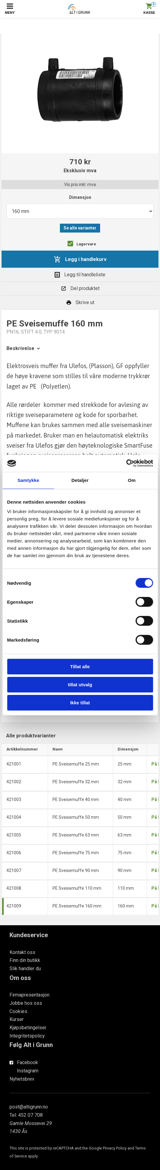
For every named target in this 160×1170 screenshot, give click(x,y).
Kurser (17, 1019)
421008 (13, 888)
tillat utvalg (80, 684)
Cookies (18, 1011)
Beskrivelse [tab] (23, 348)
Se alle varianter (80, 227)
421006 (13, 852)
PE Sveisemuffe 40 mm (76, 799)
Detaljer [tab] (80, 480)
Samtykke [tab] (28, 480)
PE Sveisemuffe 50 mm (76, 817)
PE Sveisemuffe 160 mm (77, 906)
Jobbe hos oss (26, 1003)
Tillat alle (80, 666)
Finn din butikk (25, 960)
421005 (13, 835)
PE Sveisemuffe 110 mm (77, 888)
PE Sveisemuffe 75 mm (76, 852)
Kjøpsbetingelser (28, 1027)
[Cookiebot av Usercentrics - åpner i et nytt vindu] (126, 463)
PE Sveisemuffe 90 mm (76, 870)
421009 (13, 906)
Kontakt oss (22, 952)
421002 (13, 781)
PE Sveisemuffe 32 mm (76, 781)
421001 (13, 764)
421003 (13, 799)
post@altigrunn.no (29, 1107)
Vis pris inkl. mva (80, 184)
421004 (13, 817)
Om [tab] (131, 480)
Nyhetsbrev (22, 1079)
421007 (13, 870)
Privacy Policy (115, 1148)
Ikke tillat (80, 702)
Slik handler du (25, 968)
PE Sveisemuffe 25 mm (76, 764)
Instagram (27, 1071)
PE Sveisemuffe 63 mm (76, 835)
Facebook (27, 1062)
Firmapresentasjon (29, 995)
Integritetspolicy (27, 1036)
